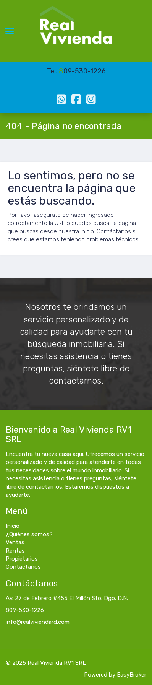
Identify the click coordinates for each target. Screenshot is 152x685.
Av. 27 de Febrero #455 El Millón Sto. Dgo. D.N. (67, 598)
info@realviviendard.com (38, 621)
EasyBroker (131, 674)
